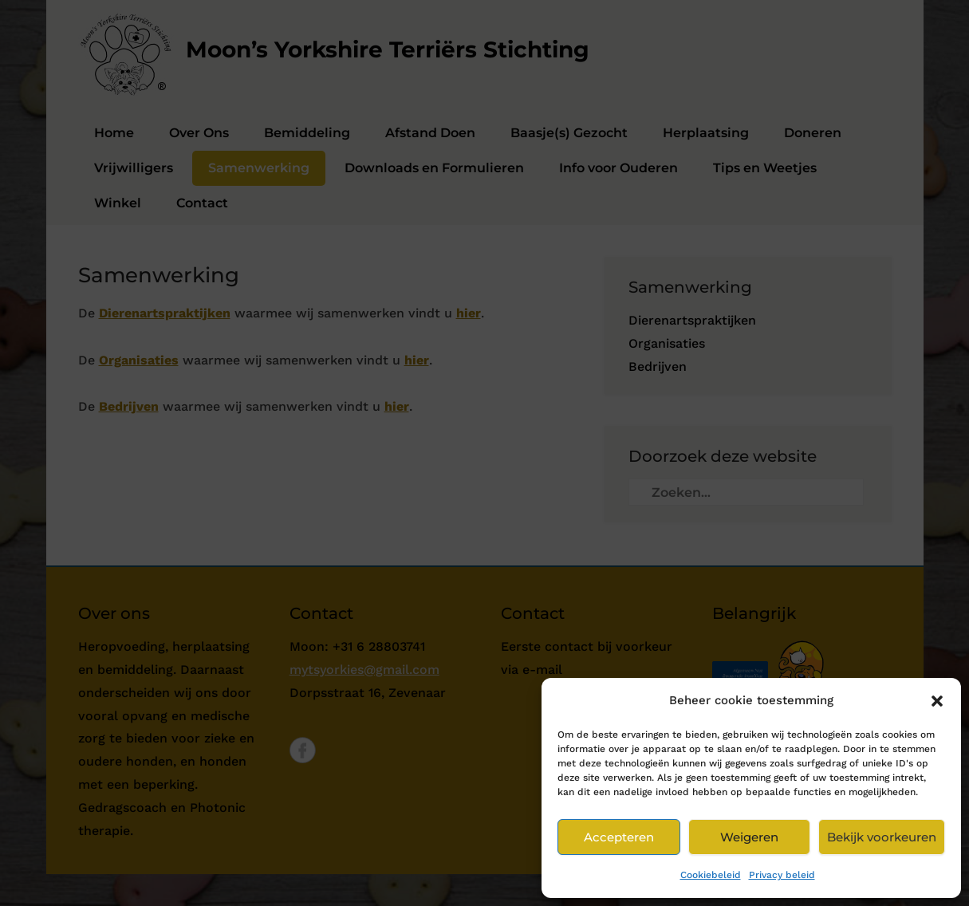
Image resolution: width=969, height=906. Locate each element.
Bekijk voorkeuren (881, 837)
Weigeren (749, 837)
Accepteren (619, 837)
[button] (937, 701)
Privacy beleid (782, 874)
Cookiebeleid (710, 874)
